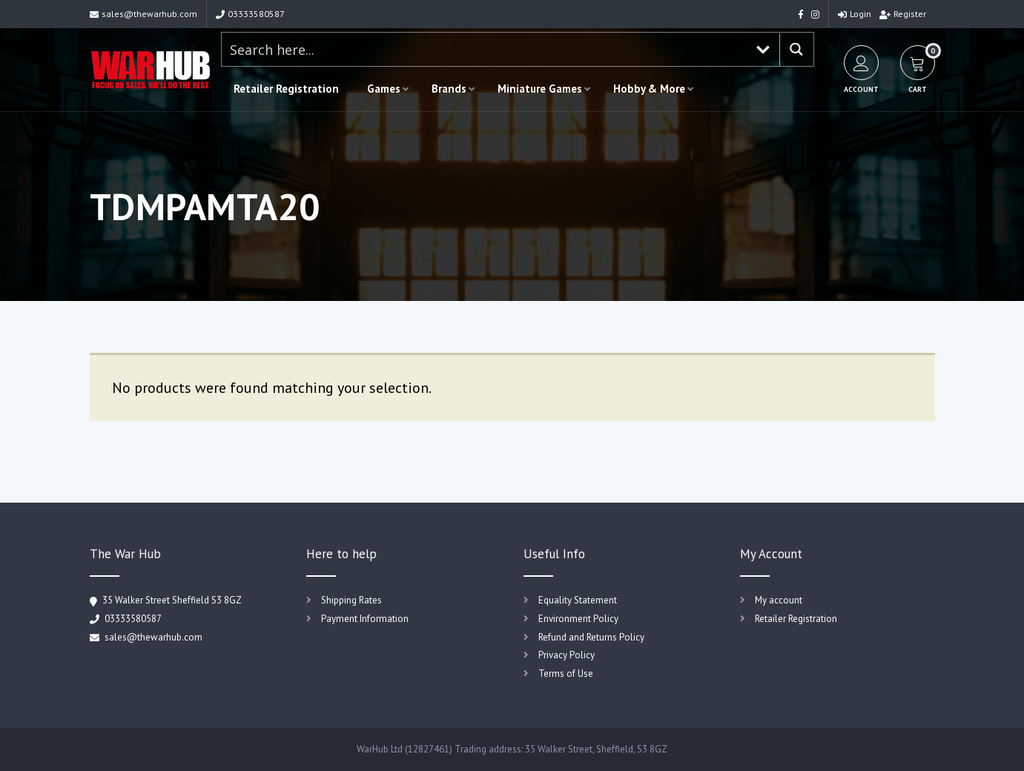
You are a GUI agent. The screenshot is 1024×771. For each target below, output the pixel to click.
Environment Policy (578, 618)
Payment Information (365, 618)
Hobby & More (649, 89)
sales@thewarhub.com (143, 13)
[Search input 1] (485, 49)
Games (383, 89)
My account (778, 600)
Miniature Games (540, 89)
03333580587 (250, 13)
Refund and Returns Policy (591, 637)
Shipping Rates (351, 600)
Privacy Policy (566, 655)
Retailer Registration (286, 89)
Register (902, 13)
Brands (449, 89)
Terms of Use (565, 673)
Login (854, 13)
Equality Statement (577, 600)
